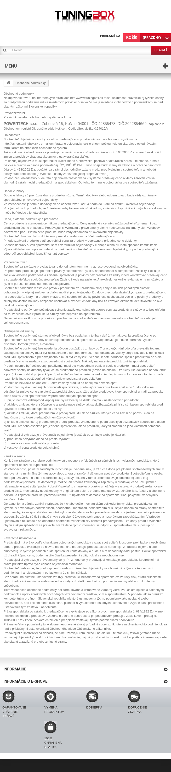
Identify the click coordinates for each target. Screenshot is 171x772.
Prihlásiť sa (110, 36)
